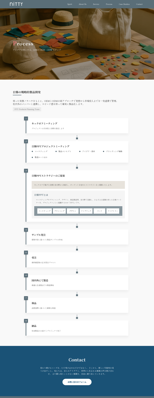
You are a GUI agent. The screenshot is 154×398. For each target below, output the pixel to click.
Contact (139, 4)
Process (109, 4)
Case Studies (124, 4)
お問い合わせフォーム (77, 382)
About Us (82, 4)
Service (96, 4)
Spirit (69, 4)
